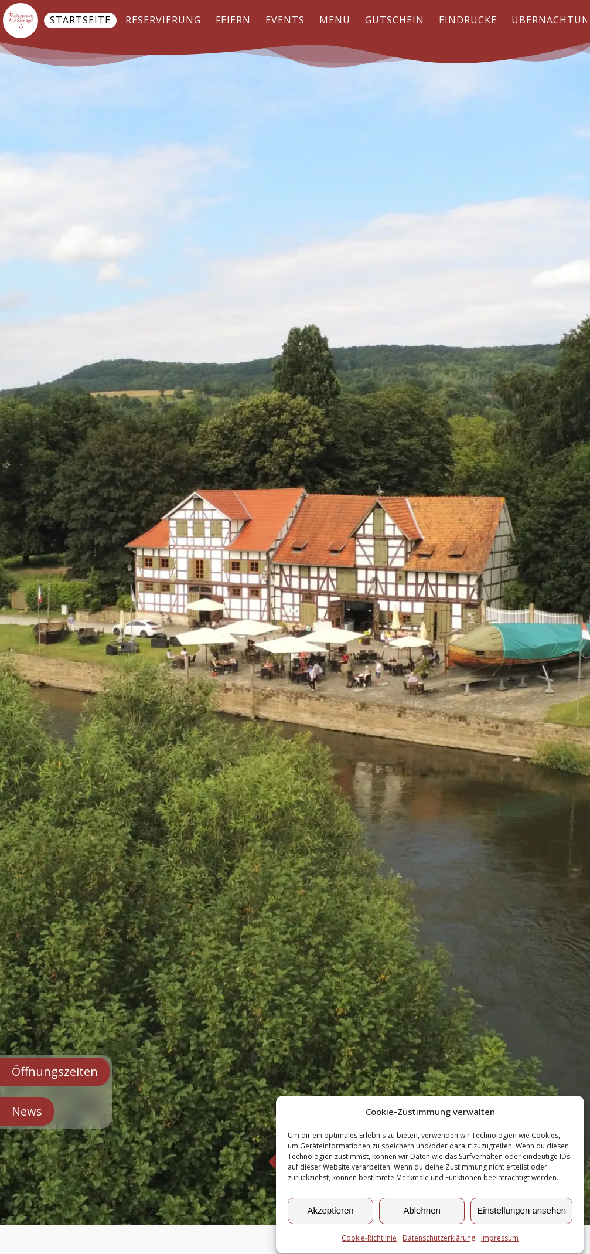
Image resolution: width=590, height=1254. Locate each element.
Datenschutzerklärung (439, 1242)
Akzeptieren (330, 1214)
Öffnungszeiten (55, 1071)
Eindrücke (468, 19)
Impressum (500, 1242)
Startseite (80, 19)
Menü (334, 19)
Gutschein (394, 19)
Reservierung (163, 19)
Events (285, 19)
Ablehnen (421, 1214)
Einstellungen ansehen (521, 1214)
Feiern (233, 19)
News (27, 1111)
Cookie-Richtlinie (369, 1242)
